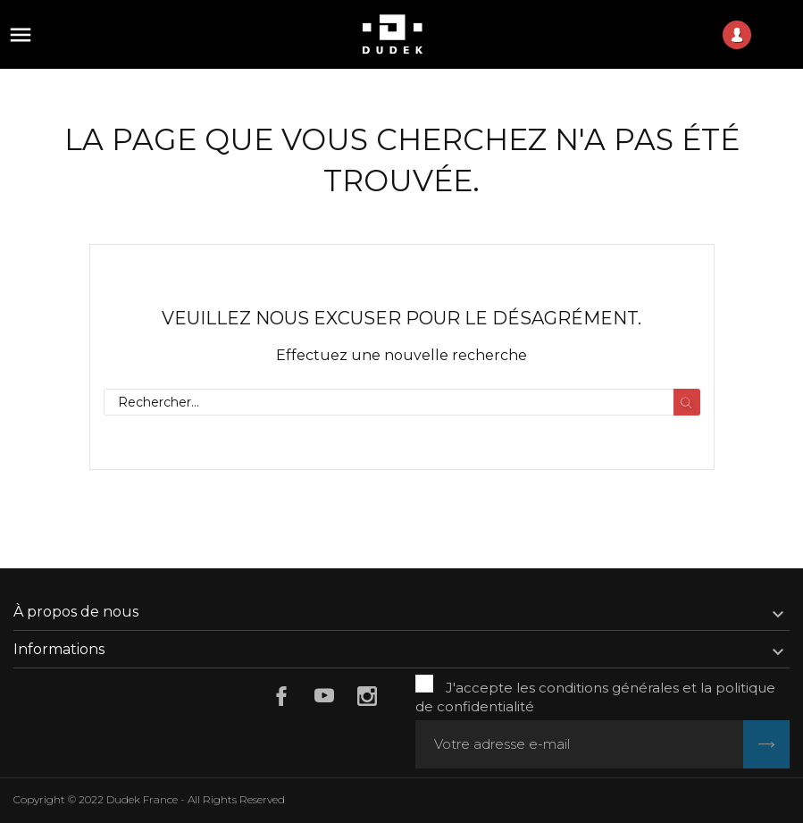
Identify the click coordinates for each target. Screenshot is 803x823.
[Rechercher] (402, 402)
